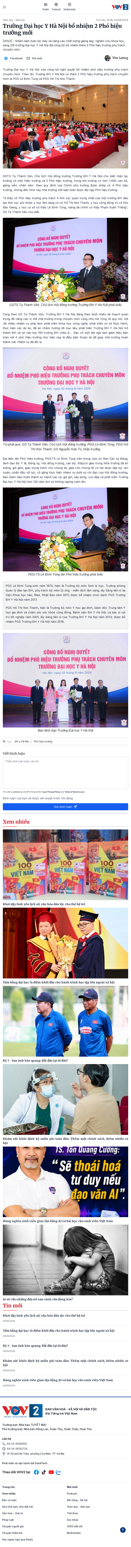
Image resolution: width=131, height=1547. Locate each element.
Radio (46, 7)
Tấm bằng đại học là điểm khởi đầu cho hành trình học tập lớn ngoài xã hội (59, 1330)
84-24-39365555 (17, 1443)
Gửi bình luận (65, 807)
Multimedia (70, 7)
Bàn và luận (9, 1500)
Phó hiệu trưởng (43, 741)
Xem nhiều (9, 1493)
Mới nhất (72, 1486)
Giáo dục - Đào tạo (14, 19)
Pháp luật (8, 1519)
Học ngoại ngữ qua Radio (17, 1539)
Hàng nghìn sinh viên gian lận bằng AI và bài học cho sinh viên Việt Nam (58, 1380)
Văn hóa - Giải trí (12, 1513)
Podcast (56, 7)
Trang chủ (8, 1486)
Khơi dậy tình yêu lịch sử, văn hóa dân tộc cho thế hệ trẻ (44, 1315)
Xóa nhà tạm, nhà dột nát (17, 1506)
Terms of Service (72, 792)
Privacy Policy (53, 792)
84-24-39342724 (17, 1448)
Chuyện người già (13, 1526)
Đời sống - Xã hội (77, 1500)
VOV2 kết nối (74, 1526)
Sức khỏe (72, 1519)
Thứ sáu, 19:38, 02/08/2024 (112, 19)
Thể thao (72, 1513)
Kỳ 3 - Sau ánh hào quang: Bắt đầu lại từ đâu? (35, 1345)
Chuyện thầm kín (12, 1532)
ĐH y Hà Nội (22, 741)
